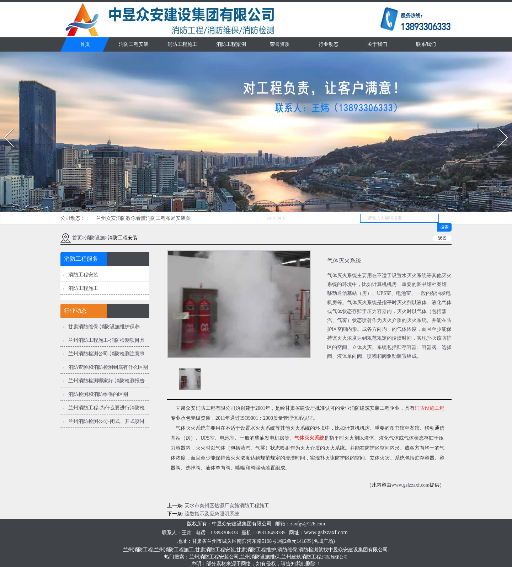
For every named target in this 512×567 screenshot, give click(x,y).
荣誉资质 (280, 44)
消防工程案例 (231, 44)
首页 (85, 44)
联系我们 (426, 44)
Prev (4, 126)
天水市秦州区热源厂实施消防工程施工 (227, 505)
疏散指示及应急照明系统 (212, 513)
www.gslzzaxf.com (410, 485)
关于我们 (377, 44)
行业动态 (328, 44)
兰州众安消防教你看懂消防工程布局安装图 (143, 218)
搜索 (444, 226)
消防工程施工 (182, 44)
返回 (442, 238)
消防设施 (95, 237)
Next (499, 126)
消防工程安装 (134, 44)
